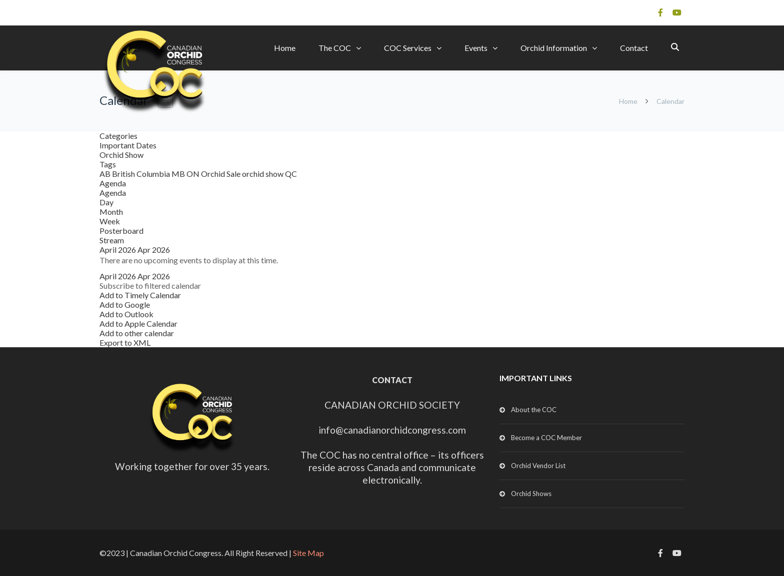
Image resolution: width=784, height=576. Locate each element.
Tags (108, 164)
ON (193, 173)
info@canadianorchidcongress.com (392, 430)
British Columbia (142, 173)
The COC (334, 47)
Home (285, 47)
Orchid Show (122, 154)
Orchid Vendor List (538, 466)
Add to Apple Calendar (139, 323)
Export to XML (125, 342)
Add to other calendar (137, 333)
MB (179, 173)
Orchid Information (553, 47)
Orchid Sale (221, 173)
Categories (119, 135)
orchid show (263, 173)
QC (291, 173)
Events (476, 47)
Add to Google (125, 304)
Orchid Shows (531, 494)
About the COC (533, 410)
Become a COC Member (546, 438)
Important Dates (128, 145)
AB (106, 173)
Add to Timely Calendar (140, 295)
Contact (634, 47)
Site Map (308, 553)
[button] (150, 285)
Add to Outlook (127, 314)
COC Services (408, 47)
